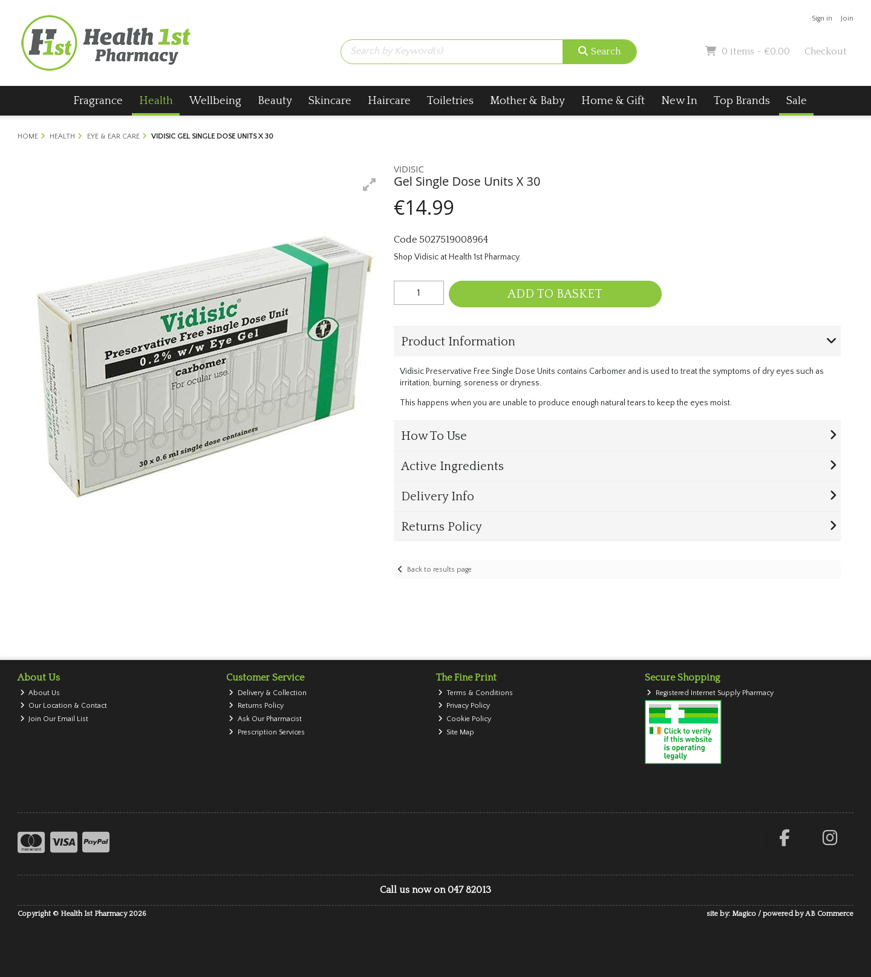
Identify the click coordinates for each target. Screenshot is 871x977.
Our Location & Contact (64, 706)
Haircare (389, 100)
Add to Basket (554, 294)
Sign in (822, 18)
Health (156, 100)
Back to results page (439, 569)
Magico (744, 914)
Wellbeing (215, 100)
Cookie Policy (465, 719)
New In (679, 100)
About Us (40, 693)
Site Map (456, 732)
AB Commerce (829, 914)
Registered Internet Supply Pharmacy (710, 693)
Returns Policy (256, 706)
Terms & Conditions (476, 693)
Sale (796, 100)
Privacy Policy (464, 706)
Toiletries (450, 100)
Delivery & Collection (268, 693)
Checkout (825, 51)
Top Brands (742, 100)
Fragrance (98, 100)
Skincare (329, 100)
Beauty (275, 100)
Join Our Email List (54, 719)
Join (847, 18)
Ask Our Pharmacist (265, 719)
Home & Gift (613, 100)
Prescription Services (267, 732)
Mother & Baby (527, 100)
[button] (369, 184)
